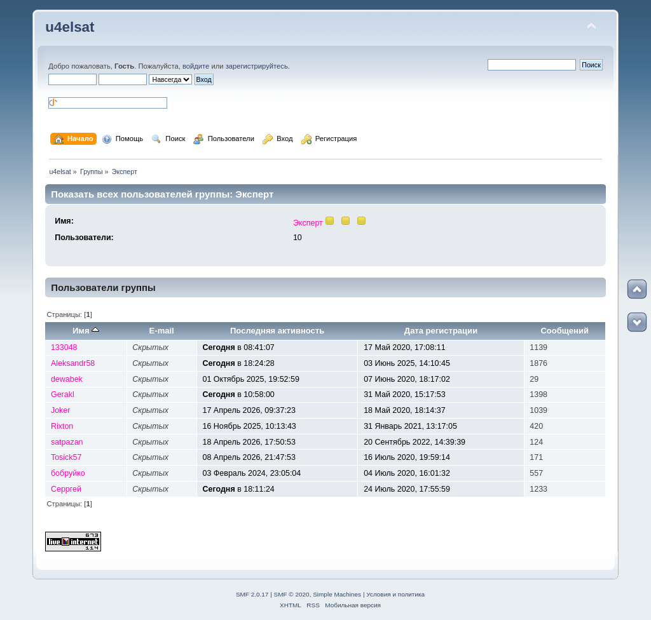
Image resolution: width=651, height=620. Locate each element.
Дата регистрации (440, 330)
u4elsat (69, 27)
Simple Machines (337, 594)
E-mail (161, 330)
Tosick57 (66, 457)
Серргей (66, 489)
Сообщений (564, 330)
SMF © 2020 (292, 594)
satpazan (67, 442)
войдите (195, 66)
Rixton (62, 426)
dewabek (67, 379)
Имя (85, 330)
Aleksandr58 (73, 363)
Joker (61, 410)
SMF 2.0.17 (252, 594)
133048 (64, 347)
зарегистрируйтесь (257, 66)
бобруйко (68, 473)
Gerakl (62, 394)
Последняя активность (277, 330)
